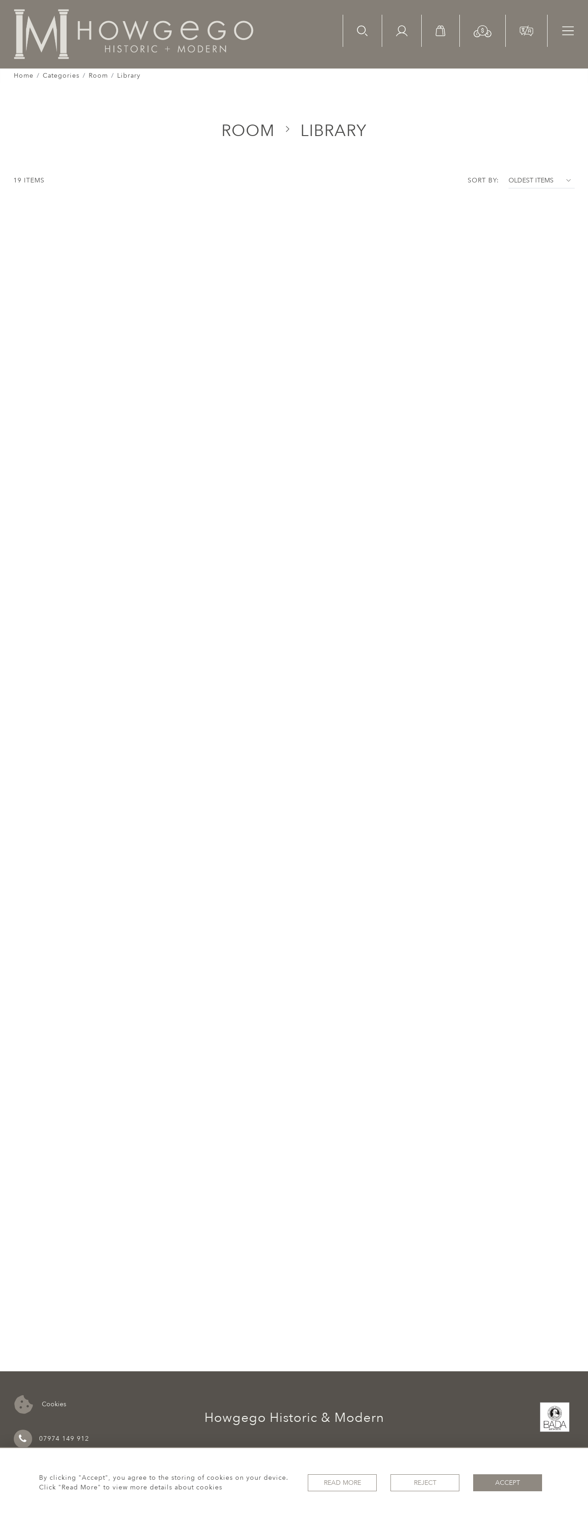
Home (24, 75)
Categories (61, 75)
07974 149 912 (51, 1439)
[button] (483, 30)
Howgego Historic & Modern (294, 1417)
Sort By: (483, 180)
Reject (425, 1482)
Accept (507, 1482)
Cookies (40, 1404)
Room (98, 75)
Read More (342, 1482)
